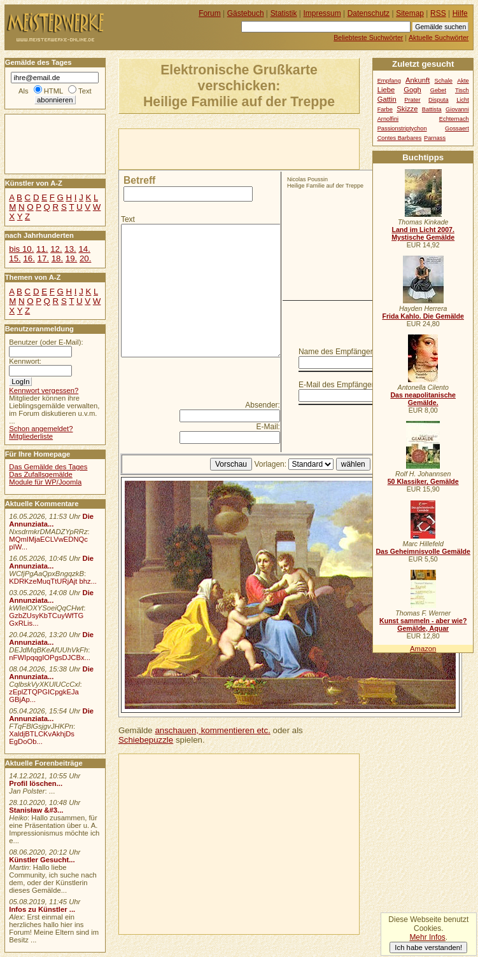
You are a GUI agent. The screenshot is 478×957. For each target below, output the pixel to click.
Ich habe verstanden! (428, 947)
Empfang (389, 81)
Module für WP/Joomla (45, 482)
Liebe (386, 89)
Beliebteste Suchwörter (368, 37)
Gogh (412, 89)
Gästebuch (245, 13)
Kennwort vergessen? (43, 390)
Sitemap (410, 13)
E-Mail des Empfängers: (339, 384)
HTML (53, 91)
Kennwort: (25, 361)
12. (56, 249)
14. (84, 249)
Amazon (423, 648)
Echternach (454, 119)
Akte (463, 81)
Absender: (262, 405)
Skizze (407, 109)
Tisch (462, 90)
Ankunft (417, 80)
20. (85, 258)
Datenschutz (369, 13)
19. (71, 258)
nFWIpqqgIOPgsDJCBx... (49, 657)
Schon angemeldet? (41, 428)
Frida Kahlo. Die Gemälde (423, 316)
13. (70, 249)
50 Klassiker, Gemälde (423, 481)
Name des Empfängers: (339, 351)
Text (128, 219)
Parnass (435, 138)
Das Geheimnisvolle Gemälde (423, 551)
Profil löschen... (35, 783)
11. (42, 249)
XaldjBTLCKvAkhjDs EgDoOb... (41, 737)
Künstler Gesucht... (41, 860)
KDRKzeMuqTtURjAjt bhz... (53, 581)
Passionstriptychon (402, 128)
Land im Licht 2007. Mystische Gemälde (422, 233)
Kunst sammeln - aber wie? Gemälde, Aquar (423, 624)
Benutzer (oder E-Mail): (46, 342)
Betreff (139, 180)
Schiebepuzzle (145, 740)
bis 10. (21, 249)
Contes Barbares (399, 138)
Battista (432, 109)
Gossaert (457, 128)
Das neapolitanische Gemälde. (423, 398)
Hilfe (460, 13)
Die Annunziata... (51, 520)
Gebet (438, 90)
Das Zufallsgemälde (41, 474)
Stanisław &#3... (36, 810)
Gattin (387, 99)
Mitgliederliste (31, 436)
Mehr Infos (427, 937)
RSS (438, 13)
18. (57, 258)
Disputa (438, 100)
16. (28, 258)
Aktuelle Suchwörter (438, 37)
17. (43, 258)
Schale (444, 81)
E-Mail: (268, 426)
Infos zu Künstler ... (42, 909)
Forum (210, 13)
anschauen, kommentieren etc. (212, 730)
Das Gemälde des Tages (48, 467)
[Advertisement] (268, 148)
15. (14, 258)
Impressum (322, 13)
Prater (412, 100)
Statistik (284, 13)
